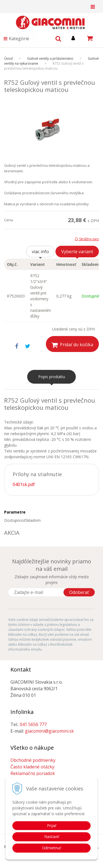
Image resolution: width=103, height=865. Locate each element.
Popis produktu (51, 376)
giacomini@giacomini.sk (49, 731)
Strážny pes (87, 238)
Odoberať (79, 592)
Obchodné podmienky (32, 760)
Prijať (51, 825)
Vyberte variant (77, 252)
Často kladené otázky (32, 767)
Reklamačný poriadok (32, 773)
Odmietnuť (51, 847)
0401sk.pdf (24, 484)
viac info (40, 252)
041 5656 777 (33, 724)
